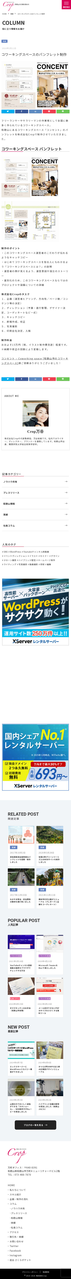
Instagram (16, 1255)
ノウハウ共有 (10, 481)
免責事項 (46, 1272)
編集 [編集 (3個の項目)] (49, 564)
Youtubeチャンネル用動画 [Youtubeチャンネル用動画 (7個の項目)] (36, 551)
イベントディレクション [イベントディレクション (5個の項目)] (15, 555)
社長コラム (9, 525)
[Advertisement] (35, 684)
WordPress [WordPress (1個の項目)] (15, 551)
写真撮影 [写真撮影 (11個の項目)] (23, 564)
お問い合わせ (17, 1241)
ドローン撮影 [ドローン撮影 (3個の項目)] (10, 560)
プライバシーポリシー (30, 1272)
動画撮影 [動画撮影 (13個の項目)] (33, 564)
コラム (13, 1203)
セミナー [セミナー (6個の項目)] (44, 555)
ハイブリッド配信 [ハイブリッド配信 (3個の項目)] (27, 560)
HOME (11, 1185)
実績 (4, 41)
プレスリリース (11, 492)
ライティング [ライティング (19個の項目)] (10, 564)
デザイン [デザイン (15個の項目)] (55, 555)
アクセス (14, 1232)
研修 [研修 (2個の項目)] (42, 564)
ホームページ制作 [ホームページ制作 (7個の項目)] (46, 560)
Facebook (15, 1250)
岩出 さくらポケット (20, 1259)
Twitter (14, 1246)
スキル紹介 (15, 1194)
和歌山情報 (9, 503)
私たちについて (18, 1189)
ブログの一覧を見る (33, 1125)
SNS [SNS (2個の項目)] (6, 551)
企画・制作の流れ (19, 1199)
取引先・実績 (17, 1236)
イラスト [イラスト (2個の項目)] (33, 555)
